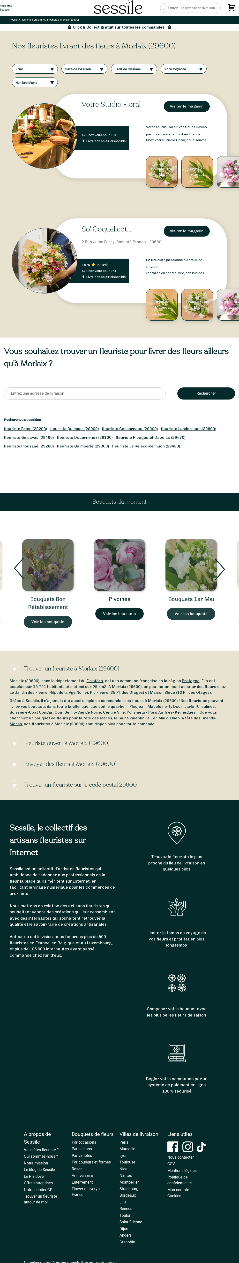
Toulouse (127, 1162)
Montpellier (129, 1182)
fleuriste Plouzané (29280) (29, 446)
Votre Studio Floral (111, 104)
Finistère (95, 680)
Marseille (127, 1149)
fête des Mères (97, 718)
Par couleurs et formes (91, 1162)
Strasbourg (129, 1188)
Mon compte (178, 1189)
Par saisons (82, 1149)
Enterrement (82, 1182)
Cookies (174, 1196)
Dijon (124, 1228)
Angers (126, 1235)
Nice (123, 1169)
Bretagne (191, 680)
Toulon (125, 1215)
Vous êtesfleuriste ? (6, 8)
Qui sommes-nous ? (41, 1156)
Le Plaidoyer (34, 1176)
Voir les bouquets (47, 621)
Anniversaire (82, 1175)
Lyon (123, 1155)
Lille (123, 1202)
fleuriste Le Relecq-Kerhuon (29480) (146, 446)
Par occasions (84, 1142)
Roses (77, 1169)
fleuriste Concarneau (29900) (130, 428)
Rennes (126, 1208)
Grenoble (127, 1242)
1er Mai (158, 718)
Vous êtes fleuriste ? (41, 1149)
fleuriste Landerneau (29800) (188, 428)
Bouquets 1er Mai (191, 599)
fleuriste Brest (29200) (25, 428)
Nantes (126, 1175)
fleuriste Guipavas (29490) (29, 437)
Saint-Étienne (131, 1222)
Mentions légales (182, 1170)
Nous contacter (180, 1157)
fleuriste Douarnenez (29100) (85, 437)
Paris (124, 1142)
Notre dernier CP (38, 1189)
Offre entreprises (38, 1183)
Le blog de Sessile (39, 1169)
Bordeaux (128, 1195)
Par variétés (82, 1155)
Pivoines (119, 599)
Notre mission (36, 1163)
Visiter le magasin (186, 106)
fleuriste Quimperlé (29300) (83, 446)
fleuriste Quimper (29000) (74, 428)
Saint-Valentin (131, 718)
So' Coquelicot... (106, 229)
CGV (171, 1164)
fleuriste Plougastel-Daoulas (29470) (151, 437)
